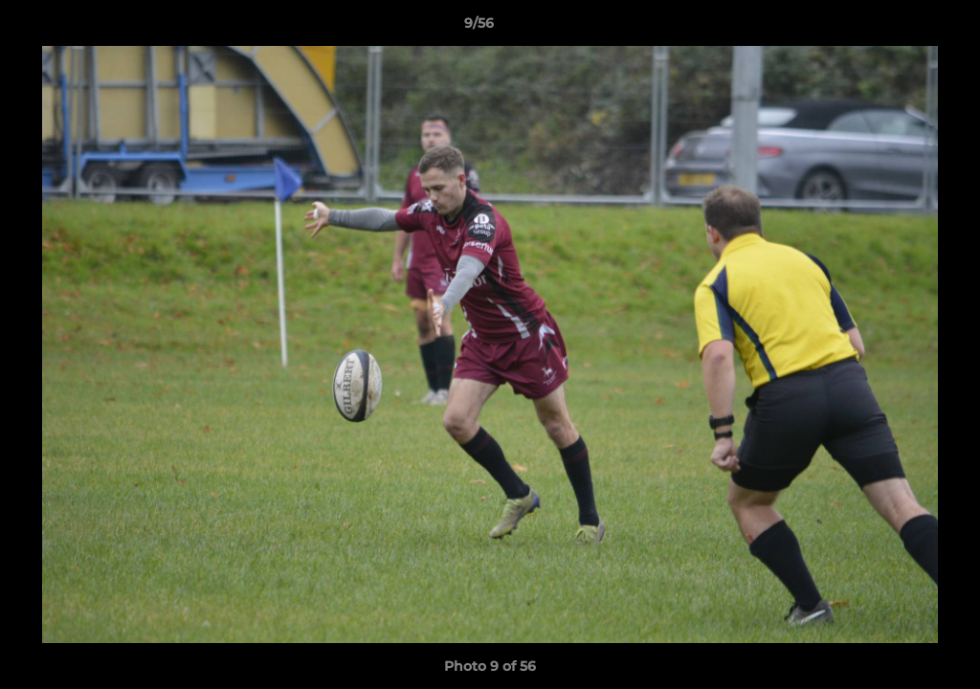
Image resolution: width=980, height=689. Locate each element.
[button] (899, 27)
